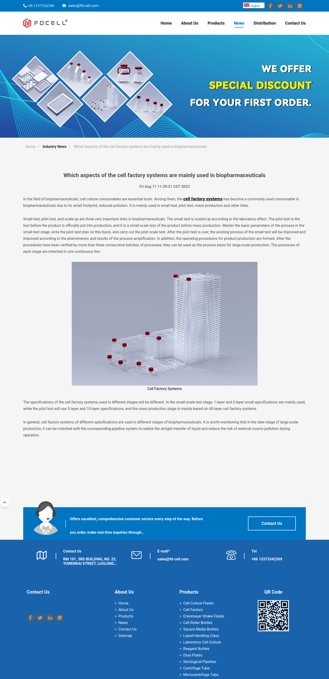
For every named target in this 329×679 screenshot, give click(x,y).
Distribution (265, 23)
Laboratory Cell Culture (202, 642)
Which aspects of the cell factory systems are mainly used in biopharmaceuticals (140, 146)
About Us (190, 23)
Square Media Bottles (200, 629)
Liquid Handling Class (201, 636)
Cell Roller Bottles (197, 623)
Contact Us (295, 23)
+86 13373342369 (40, 5)
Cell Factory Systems (164, 326)
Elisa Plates (192, 655)
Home (166, 23)
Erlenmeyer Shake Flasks (203, 616)
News (239, 23)
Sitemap (125, 636)
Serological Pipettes (199, 662)
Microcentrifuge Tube (200, 675)
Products (216, 23)
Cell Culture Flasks (198, 603)
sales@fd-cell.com (83, 5)
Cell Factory (193, 610)
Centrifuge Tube (196, 668)
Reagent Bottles (196, 649)
